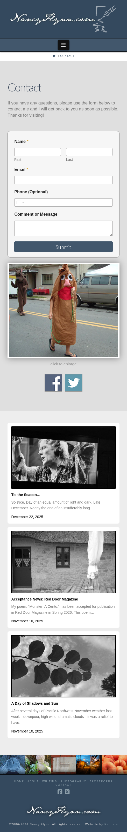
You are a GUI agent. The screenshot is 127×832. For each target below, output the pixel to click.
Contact (63, 784)
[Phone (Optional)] (63, 202)
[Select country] (20, 202)
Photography (73, 781)
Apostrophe (101, 781)
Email (21, 169)
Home (19, 781)
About (33, 781)
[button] (63, 45)
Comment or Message (35, 214)
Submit (63, 247)
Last (69, 159)
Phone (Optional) (31, 192)
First (17, 159)
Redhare (111, 824)
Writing (49, 781)
